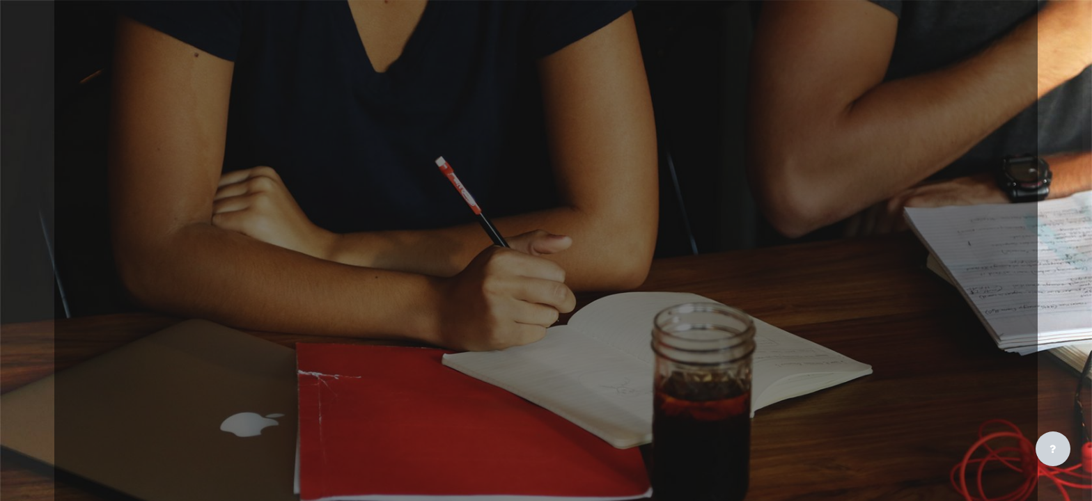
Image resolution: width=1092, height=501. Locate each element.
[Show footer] (1053, 448)
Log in (921, 253)
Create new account (921, 381)
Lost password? (815, 285)
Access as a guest (921, 455)
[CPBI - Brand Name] (921, 65)
